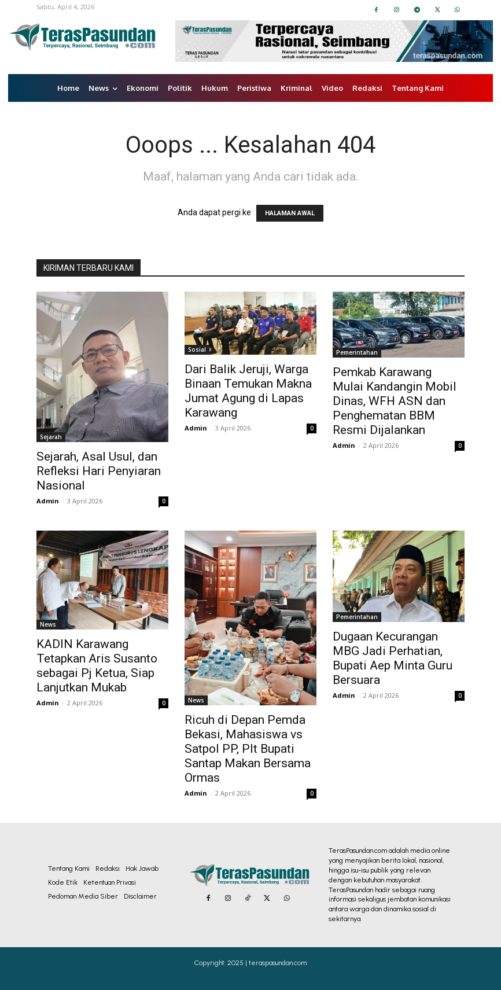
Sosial (197, 349)
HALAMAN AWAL (290, 213)
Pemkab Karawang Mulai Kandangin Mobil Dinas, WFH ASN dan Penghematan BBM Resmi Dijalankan (394, 401)
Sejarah (51, 437)
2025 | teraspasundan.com (267, 963)
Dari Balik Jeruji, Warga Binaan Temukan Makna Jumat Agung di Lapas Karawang (248, 390)
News (48, 624)
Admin (47, 500)
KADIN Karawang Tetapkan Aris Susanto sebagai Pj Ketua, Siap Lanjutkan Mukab (96, 665)
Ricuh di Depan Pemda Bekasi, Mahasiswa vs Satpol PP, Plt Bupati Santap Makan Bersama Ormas (248, 749)
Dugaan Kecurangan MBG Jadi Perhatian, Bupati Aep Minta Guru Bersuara (392, 658)
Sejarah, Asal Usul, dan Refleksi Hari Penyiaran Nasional (98, 471)
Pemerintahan (357, 352)
